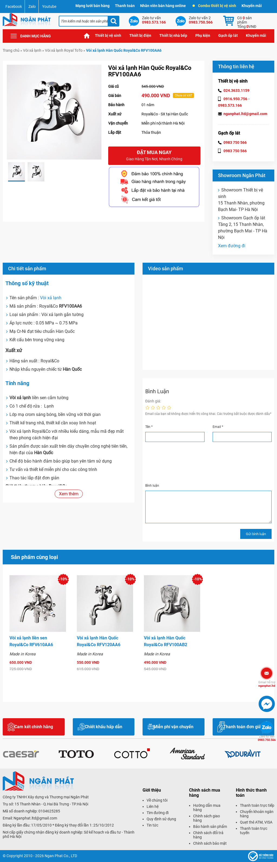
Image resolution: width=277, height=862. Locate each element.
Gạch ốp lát (228, 35)
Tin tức (152, 825)
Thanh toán (125, 6)
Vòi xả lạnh (32, 50)
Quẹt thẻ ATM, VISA (256, 822)
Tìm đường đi (158, 813)
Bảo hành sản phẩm (210, 826)
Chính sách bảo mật (210, 843)
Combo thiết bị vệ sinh (214, 6)
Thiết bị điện (140, 35)
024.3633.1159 (236, 90)
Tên (149, 427)
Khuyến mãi (252, 6)
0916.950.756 (235, 99)
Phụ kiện (202, 35)
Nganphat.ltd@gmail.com (35, 818)
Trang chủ (87, 35)
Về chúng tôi (157, 800)
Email (218, 427)
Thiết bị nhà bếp (173, 35)
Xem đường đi (231, 245)
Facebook (13, 6)
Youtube (49, 6)
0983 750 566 (235, 142)
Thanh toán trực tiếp (257, 805)
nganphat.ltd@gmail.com (245, 114)
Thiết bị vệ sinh (108, 35)
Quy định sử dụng (161, 819)
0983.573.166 (230, 105)
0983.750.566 (267, 738)
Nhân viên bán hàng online (163, 6)
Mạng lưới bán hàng (92, 6)
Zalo (32, 6)
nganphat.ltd (267, 684)
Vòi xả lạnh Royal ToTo (64, 50)
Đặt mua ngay (154, 155)
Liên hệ (153, 806)
